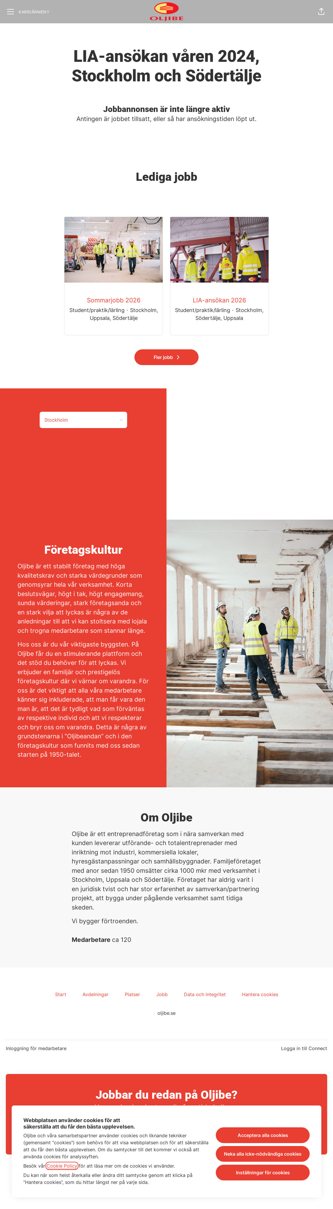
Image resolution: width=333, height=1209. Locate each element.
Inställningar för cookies (263, 1172)
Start (60, 994)
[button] (321, 11)
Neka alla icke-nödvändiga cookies (263, 1154)
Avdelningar (95, 994)
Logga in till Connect (304, 1048)
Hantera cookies (260, 994)
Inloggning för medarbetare (36, 1048)
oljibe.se (166, 1013)
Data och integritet (205, 994)
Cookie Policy (62, 1166)
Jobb (162, 994)
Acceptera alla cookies (263, 1135)
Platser (132, 994)
